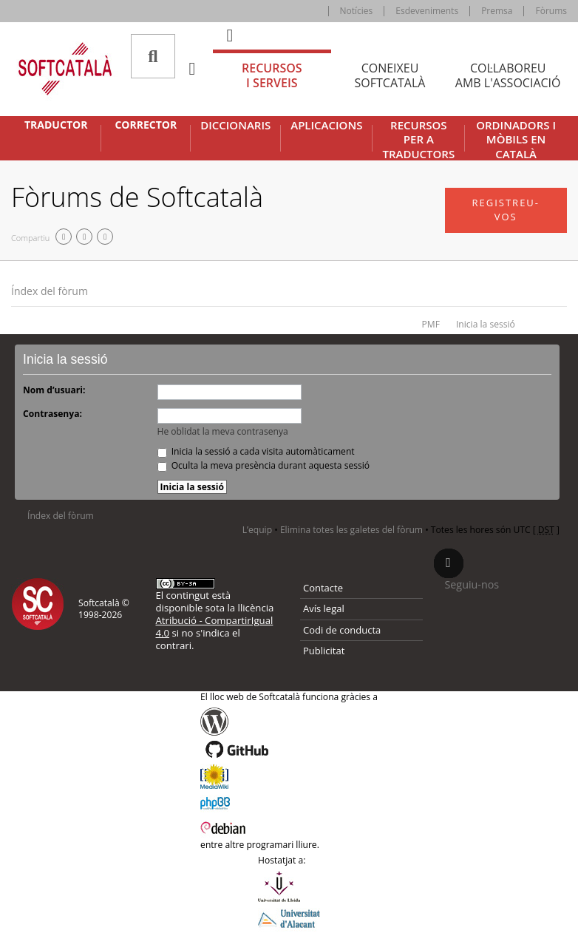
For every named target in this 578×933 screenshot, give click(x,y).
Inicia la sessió (485, 324)
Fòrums (551, 11)
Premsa (496, 11)
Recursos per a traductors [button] (418, 139)
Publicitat (323, 650)
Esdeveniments (426, 11)
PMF (431, 324)
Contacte (323, 587)
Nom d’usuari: (54, 390)
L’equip (257, 529)
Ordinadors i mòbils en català (516, 139)
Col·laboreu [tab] (508, 76)
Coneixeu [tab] (390, 76)
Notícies (356, 11)
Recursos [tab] (272, 76)
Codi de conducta (342, 630)
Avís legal (323, 608)
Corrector (146, 125)
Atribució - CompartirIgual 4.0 (214, 626)
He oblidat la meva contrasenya (222, 431)
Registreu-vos (506, 210)
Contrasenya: (52, 413)
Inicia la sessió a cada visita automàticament (256, 451)
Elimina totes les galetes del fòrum (351, 529)
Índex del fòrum (49, 291)
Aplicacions (326, 125)
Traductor (55, 125)
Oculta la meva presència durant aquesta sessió (263, 465)
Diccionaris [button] (235, 125)
